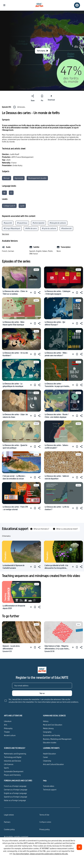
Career (45, 757)
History (45, 721)
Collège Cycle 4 (9, 205)
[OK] (79, 847)
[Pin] (42, 98)
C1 (11, 192)
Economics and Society (51, 735)
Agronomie (19, 178)
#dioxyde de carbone (58, 223)
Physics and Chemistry (12, 775)
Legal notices (9, 814)
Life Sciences (8, 764)
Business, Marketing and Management (57, 739)
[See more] (5, 234)
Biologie (6, 178)
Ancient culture (9, 735)
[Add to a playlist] (31, 292)
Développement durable (37, 178)
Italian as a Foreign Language (15, 800)
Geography (47, 732)
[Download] (51, 98)
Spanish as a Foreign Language (15, 796)
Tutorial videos (48, 786)
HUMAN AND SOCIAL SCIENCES (54, 716)
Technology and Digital (12, 757)
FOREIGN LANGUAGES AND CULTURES (18, 781)
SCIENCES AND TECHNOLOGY (14, 748)
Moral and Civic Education (52, 724)
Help (45, 781)
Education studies (49, 742)
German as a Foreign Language (15, 789)
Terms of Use (44, 814)
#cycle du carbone (49, 228)
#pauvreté (8, 223)
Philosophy (8, 728)
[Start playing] (42, 51)
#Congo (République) (12, 228)
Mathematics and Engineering (15, 753)
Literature (7, 721)
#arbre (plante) (38, 223)
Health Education (49, 753)
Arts (5, 724)
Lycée (22, 205)
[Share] (32, 98)
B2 (4, 192)
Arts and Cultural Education (53, 764)
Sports (6, 767)
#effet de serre (31, 228)
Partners (7, 822)
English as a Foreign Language (15, 793)
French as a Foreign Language (15, 786)
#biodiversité (66, 228)
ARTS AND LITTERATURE (13, 716)
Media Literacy (48, 728)
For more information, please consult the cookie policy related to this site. (40, 853)
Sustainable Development (13, 771)
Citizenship (47, 760)
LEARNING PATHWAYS (51, 748)
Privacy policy (44, 829)
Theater (7, 732)
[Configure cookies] (45, 822)
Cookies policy (9, 829)
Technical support (49, 789)
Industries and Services (12, 760)
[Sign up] (42, 693)
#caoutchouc (22, 223)
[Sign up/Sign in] (77, 5)
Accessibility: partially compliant (16, 836)
